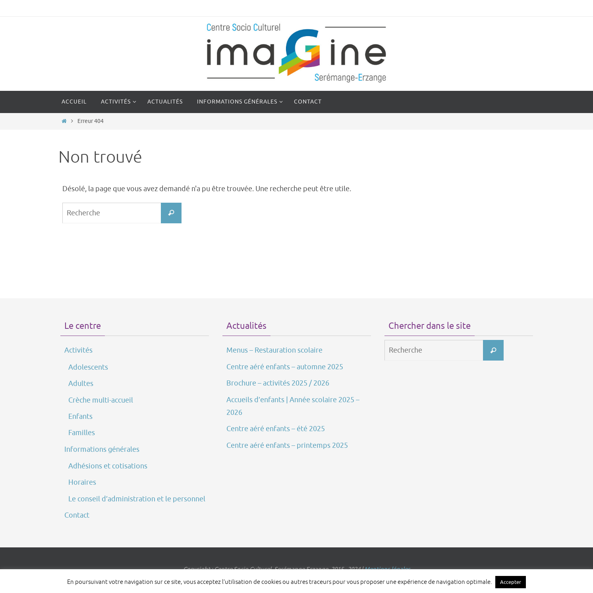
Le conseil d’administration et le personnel (136, 499)
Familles (81, 432)
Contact (76, 515)
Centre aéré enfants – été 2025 (275, 428)
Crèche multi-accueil (100, 400)
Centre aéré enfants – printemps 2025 (287, 445)
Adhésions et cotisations (107, 466)
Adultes (80, 383)
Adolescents (88, 367)
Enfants (80, 416)
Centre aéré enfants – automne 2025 (284, 367)
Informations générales (101, 449)
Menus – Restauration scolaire (274, 350)
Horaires (82, 482)
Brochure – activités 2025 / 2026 (277, 383)
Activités (78, 350)
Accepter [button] (510, 582)
